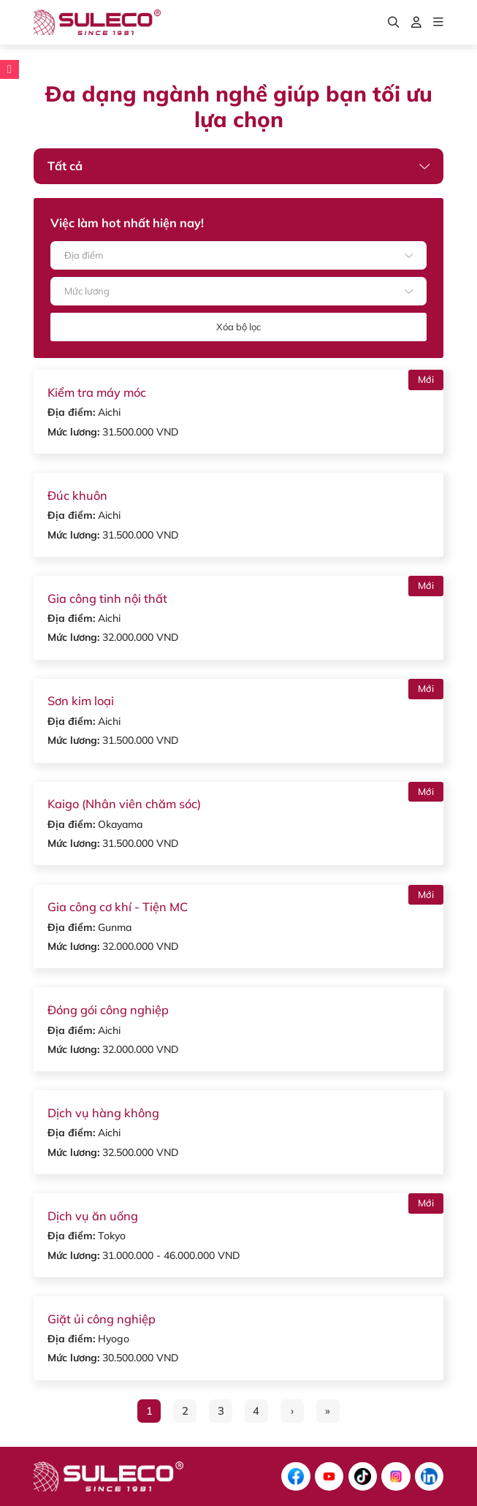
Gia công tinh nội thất (107, 598)
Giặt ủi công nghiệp (101, 1319)
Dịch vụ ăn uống (92, 1216)
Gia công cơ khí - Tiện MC (117, 907)
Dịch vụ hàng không (103, 1113)
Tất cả (65, 166)
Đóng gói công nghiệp (108, 1010)
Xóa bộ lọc (238, 326)
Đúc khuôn (77, 495)
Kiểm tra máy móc (96, 392)
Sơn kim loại (80, 700)
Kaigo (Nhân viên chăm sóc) (124, 803)
